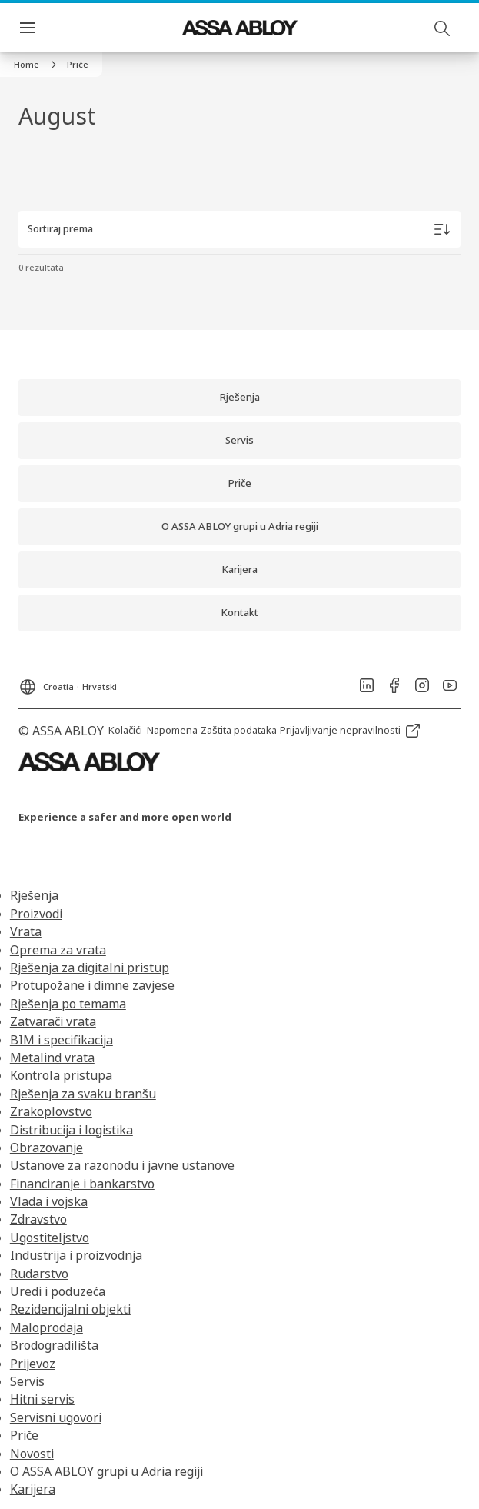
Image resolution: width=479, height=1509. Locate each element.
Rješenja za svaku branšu (83, 1093)
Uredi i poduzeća (57, 1291)
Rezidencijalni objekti (70, 1309)
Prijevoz (32, 1363)
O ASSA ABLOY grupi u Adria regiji (106, 1471)
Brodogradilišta (54, 1345)
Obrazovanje (46, 1147)
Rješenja (34, 895)
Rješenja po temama (68, 1003)
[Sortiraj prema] (239, 229)
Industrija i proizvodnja (76, 1255)
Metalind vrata (52, 1057)
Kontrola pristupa (61, 1075)
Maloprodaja (46, 1327)
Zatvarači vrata (53, 1021)
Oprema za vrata (58, 949)
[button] (77, 64)
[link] (37, 64)
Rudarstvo (39, 1273)
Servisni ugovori (55, 1417)
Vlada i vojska (49, 1201)
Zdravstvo (38, 1219)
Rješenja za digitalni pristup (89, 967)
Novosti (32, 1453)
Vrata (26, 931)
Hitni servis (42, 1399)
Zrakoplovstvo (51, 1111)
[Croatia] (67, 682)
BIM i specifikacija (61, 1039)
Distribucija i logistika (71, 1129)
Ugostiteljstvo (49, 1237)
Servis (27, 1381)
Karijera (32, 1489)
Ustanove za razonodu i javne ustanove (122, 1165)
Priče (24, 1435)
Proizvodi (36, 913)
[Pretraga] (443, 27)
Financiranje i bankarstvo (82, 1183)
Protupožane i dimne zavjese (92, 985)
